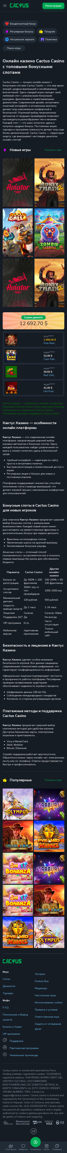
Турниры (8, 993)
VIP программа (11, 1034)
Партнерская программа (24, 1048)
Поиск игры (14, 48)
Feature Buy (42, 981)
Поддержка (16, 1041)
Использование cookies (49, 1002)
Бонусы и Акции (12, 1026)
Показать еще (53, 150)
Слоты (6, 979)
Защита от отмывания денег (48, 1026)
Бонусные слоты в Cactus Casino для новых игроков (33, 406)
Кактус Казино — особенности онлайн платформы (33, 403)
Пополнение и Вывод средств (15, 1017)
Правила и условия (46, 1009)
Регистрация (53, 5)
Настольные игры (45, 995)
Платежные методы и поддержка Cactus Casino (31, 413)
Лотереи (40, 974)
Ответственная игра (47, 1017)
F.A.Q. (6, 1007)
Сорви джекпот (33, 317)
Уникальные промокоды (24, 1055)
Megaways (41, 988)
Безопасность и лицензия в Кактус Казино (28, 410)
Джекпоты (9, 986)
